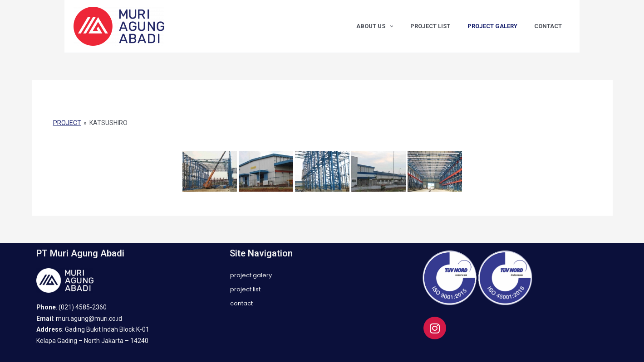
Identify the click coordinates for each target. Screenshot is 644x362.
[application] (407, 26)
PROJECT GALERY (500, 26)
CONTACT (551, 26)
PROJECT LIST (443, 26)
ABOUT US (393, 26)
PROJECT (67, 122)
